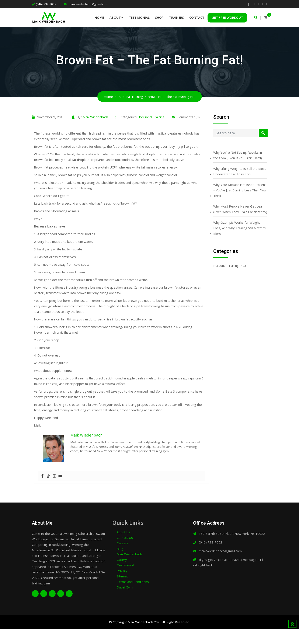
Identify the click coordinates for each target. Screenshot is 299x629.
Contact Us (125, 537)
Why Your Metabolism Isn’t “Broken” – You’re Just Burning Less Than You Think (239, 190)
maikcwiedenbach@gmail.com (88, 4)
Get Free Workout (227, 17)
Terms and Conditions (133, 582)
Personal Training (151, 117)
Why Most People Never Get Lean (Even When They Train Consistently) (240, 209)
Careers (122, 543)
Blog (120, 548)
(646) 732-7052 (46, 4)
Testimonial (139, 17)
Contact (196, 17)
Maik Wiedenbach (95, 117)
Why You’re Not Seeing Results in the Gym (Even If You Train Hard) (237, 155)
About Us (123, 532)
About (115, 17)
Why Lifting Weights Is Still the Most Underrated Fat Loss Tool (239, 171)
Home (99, 17)
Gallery (122, 559)
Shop (159, 17)
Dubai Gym (125, 587)
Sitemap (123, 576)
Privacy (122, 571)
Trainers (176, 17)
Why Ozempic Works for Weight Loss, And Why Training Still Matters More (239, 228)
